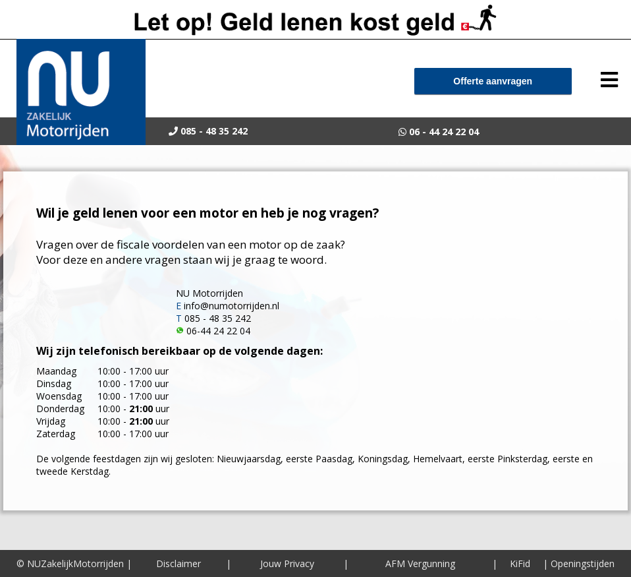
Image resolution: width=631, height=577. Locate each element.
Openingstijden (583, 563)
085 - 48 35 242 (217, 318)
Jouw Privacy (287, 563)
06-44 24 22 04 (218, 330)
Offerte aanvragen (492, 81)
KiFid (520, 563)
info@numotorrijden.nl (231, 305)
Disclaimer (178, 563)
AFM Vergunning (420, 563)
